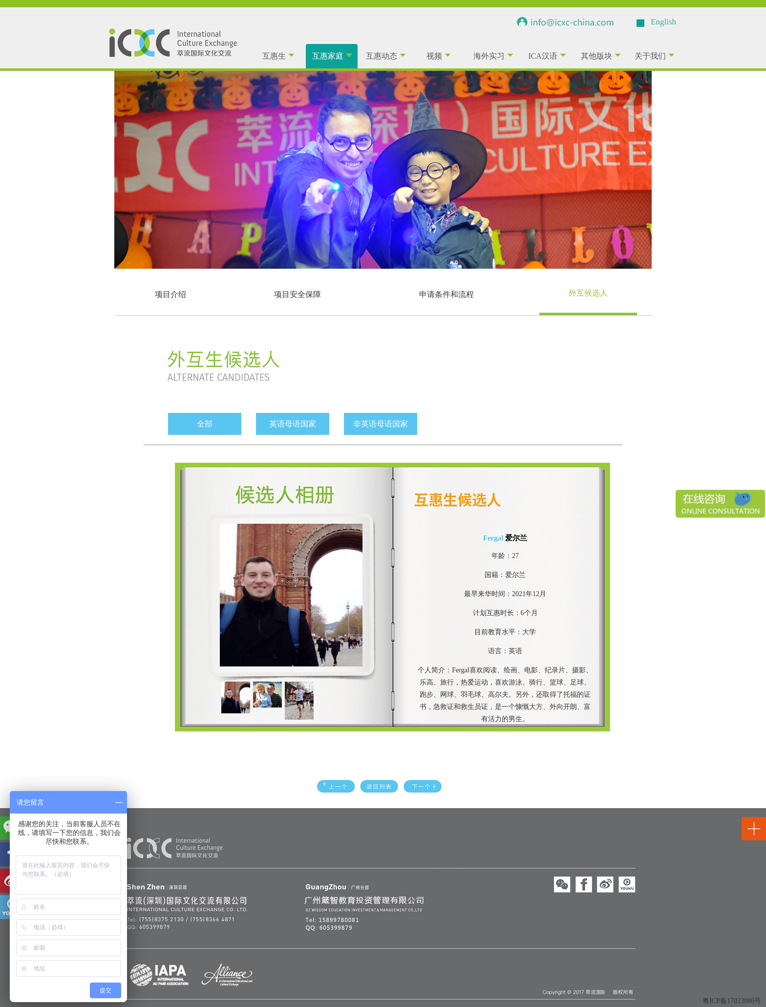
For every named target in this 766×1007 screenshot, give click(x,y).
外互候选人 (588, 293)
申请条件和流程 (446, 294)
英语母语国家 (292, 424)
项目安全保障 (297, 294)
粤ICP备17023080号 (731, 1001)
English (663, 21)
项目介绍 (170, 294)
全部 (205, 424)
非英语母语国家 (380, 424)
